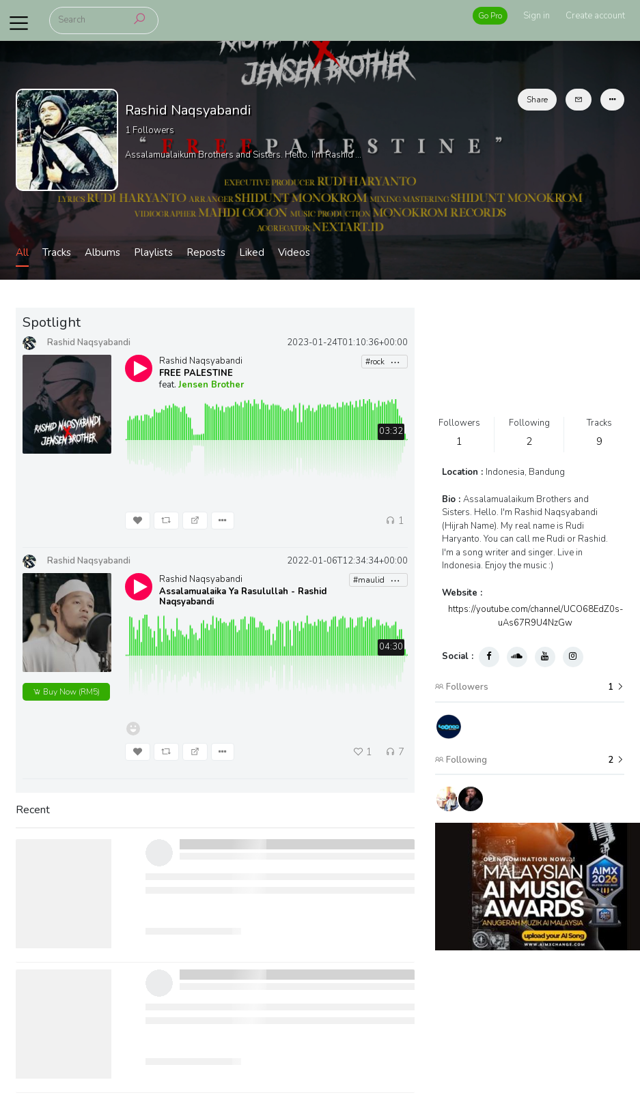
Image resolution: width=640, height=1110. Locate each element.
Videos (294, 252)
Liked (251, 252)
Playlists (153, 252)
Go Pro (490, 15)
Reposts (205, 252)
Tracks (56, 252)
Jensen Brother (211, 385)
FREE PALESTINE (196, 373)
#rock (382, 362)
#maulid (376, 580)
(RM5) (66, 691)
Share (537, 99)
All (22, 252)
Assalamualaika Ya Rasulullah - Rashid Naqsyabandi (242, 597)
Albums (102, 252)
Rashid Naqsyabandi (200, 361)
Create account (595, 16)
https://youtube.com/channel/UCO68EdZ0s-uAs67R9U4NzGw (535, 616)
